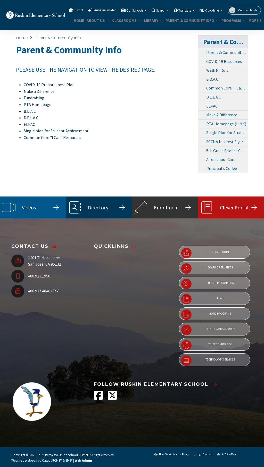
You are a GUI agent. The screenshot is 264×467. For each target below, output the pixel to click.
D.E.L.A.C (213, 97)
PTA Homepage (37, 104)
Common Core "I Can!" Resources (227, 88)
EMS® (68, 460)
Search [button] (161, 10)
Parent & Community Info (189, 20)
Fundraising (34, 97)
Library (152, 20)
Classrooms (125, 20)
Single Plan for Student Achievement (227, 132)
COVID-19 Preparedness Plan (49, 84)
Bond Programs (206, 314)
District (78, 10)
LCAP (202, 299)
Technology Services (208, 360)
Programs (232, 20)
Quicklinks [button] (212, 10)
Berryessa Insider (104, 10)
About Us (97, 20)
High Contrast (204, 454)
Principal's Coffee (221, 168)
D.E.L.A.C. (31, 117)
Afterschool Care (220, 159)
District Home (205, 253)
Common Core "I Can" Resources (52, 137)
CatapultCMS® (52, 460)
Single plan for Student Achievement (56, 130)
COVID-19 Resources (224, 61)
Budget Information (207, 284)
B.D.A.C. (30, 111)
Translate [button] (185, 10)
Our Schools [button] (135, 10)
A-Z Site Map (226, 454)
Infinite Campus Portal (208, 330)
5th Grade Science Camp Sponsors (227, 150)
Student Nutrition (207, 345)
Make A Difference (221, 114)
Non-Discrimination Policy (171, 454)
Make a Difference (39, 91)
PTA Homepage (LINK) (226, 123)
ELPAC (29, 124)
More (254, 20)
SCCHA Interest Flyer (224, 141)
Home (78, 20)
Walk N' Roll (217, 70)
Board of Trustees (207, 268)
